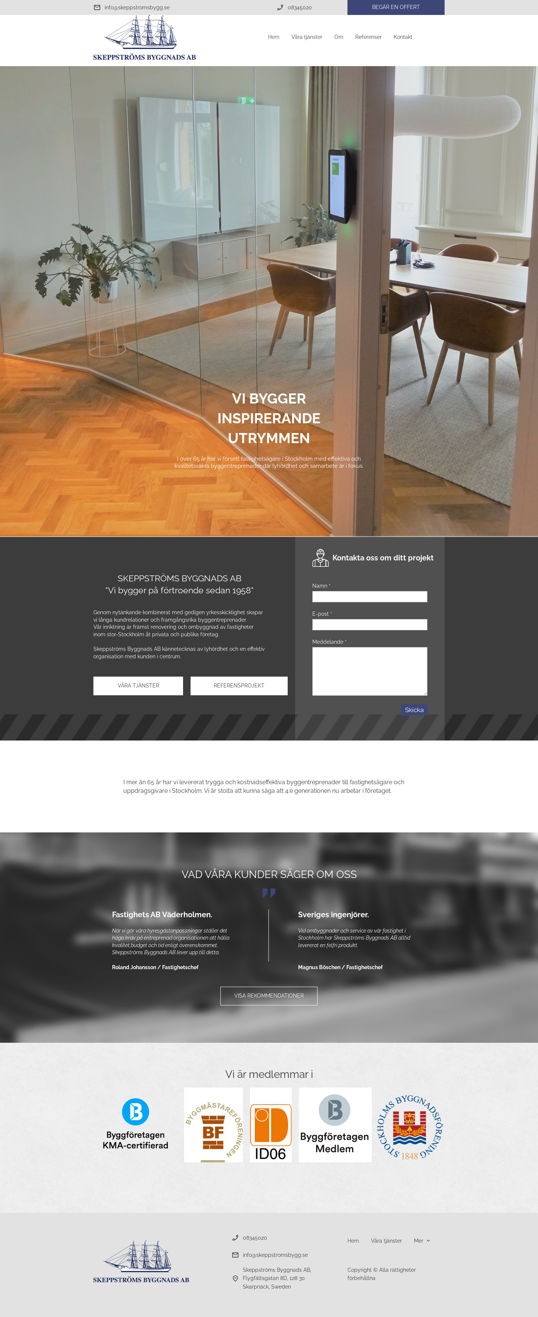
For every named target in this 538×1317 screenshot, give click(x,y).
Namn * (321, 586)
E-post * (322, 614)
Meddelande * (329, 642)
